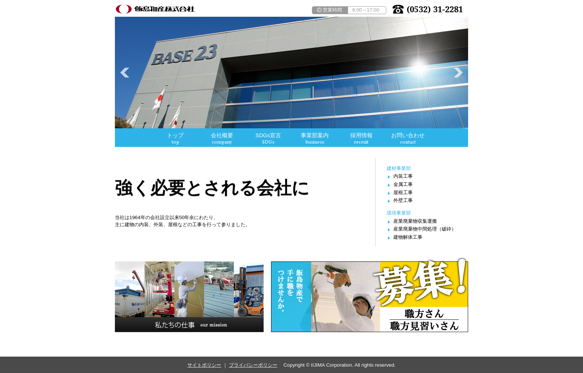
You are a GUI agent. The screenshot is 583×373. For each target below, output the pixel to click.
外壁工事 (403, 200)
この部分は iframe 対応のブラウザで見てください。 (291, 137)
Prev (125, 72)
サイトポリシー (204, 365)
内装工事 (403, 176)
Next (458, 72)
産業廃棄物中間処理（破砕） (424, 229)
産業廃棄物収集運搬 (415, 221)
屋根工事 (403, 192)
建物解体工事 (407, 237)
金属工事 (403, 184)
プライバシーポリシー (253, 365)
